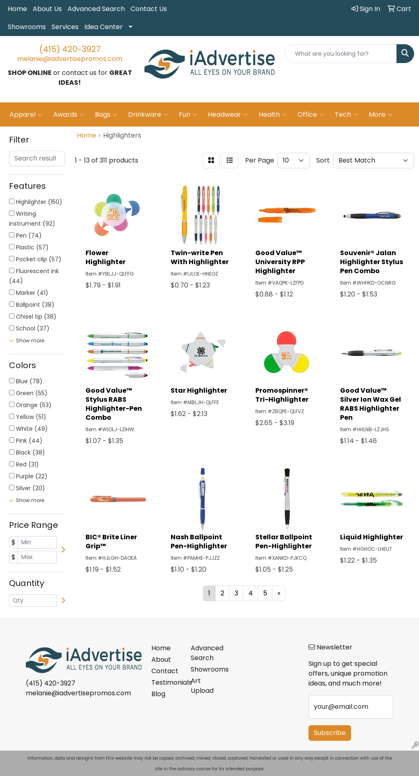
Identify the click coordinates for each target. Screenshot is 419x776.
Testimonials (166, 682)
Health (273, 115)
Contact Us (149, 9)
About (161, 659)
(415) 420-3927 (70, 49)
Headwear (228, 115)
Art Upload (202, 685)
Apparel (26, 115)
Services (65, 27)
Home (17, 9)
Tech (346, 115)
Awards (68, 115)
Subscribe (330, 733)
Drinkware (148, 115)
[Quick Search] (340, 53)
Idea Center (103, 27)
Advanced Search (96, 9)
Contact (164, 671)
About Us (47, 9)
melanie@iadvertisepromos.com (69, 58)
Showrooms (27, 27)
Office (310, 115)
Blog (158, 694)
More (380, 115)
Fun (188, 115)
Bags (106, 115)
